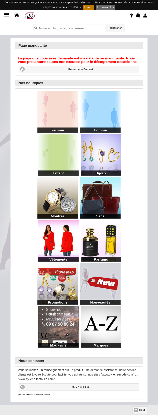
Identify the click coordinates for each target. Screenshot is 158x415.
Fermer (88, 7)
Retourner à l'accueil (80, 69)
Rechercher (115, 28)
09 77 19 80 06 (80, 387)
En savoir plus (105, 7)
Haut (142, 410)
